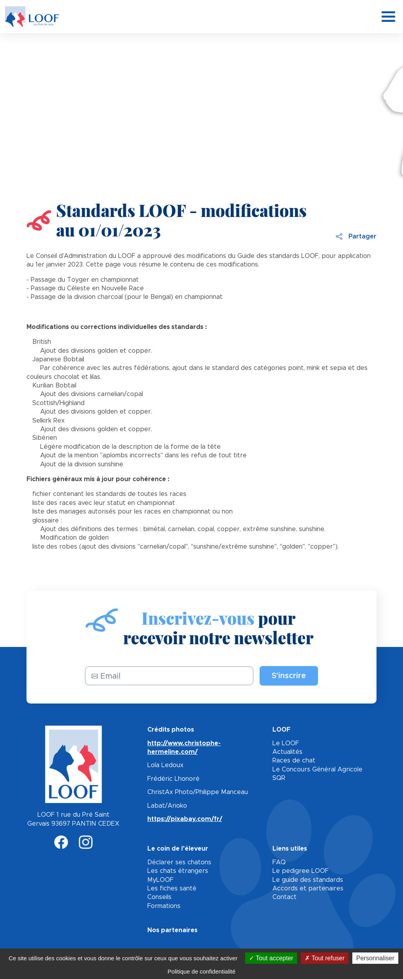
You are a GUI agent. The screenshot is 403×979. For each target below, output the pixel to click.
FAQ (279, 862)
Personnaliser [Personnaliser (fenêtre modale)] (375, 958)
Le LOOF (285, 743)
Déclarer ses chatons (179, 862)
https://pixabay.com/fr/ (184, 819)
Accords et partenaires (307, 888)
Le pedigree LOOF (300, 871)
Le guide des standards (307, 880)
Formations (163, 906)
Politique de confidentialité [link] (201, 971)
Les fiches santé (171, 888)
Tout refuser (325, 958)
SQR (278, 778)
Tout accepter (271, 958)
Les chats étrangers (177, 871)
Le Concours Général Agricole (317, 769)
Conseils (159, 897)
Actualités (287, 752)
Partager (356, 236)
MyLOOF (160, 880)
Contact (284, 897)
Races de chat (293, 760)
